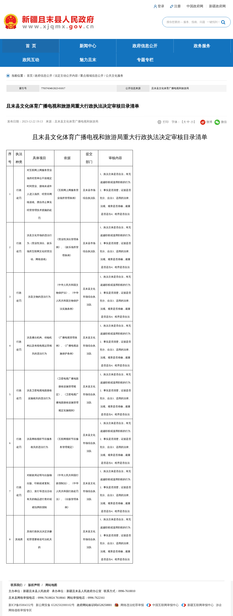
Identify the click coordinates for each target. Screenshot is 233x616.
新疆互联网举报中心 (200, 605)
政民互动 (30, 59)
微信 (220, 121)
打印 (166, 121)
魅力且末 (88, 59)
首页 (30, 75)
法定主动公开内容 (66, 75)
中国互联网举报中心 (165, 605)
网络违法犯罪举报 (132, 605)
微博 (206, 121)
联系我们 (16, 585)
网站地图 (51, 585)
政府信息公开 (144, 46)
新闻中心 (88, 46)
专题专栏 (145, 59)
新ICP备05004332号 (21, 605)
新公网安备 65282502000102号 (55, 605)
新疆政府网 (217, 6)
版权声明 (34, 585)
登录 (161, 6)
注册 (177, 6)
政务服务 (202, 46)
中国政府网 (195, 6)
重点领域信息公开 (91, 75)
